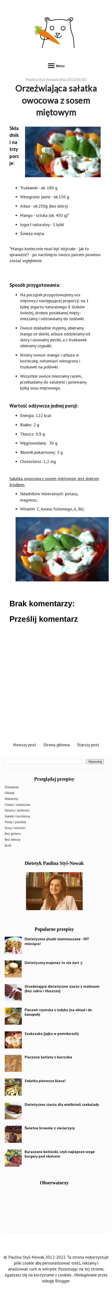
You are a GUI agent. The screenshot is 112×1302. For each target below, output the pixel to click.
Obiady (9, 793)
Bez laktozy (12, 839)
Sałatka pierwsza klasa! (45, 1080)
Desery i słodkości (17, 810)
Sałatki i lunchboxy (17, 816)
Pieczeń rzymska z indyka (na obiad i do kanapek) (58, 1012)
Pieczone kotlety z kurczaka (48, 1057)
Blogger (62, 1280)
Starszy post (88, 744)
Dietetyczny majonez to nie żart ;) (53, 962)
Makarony (11, 799)
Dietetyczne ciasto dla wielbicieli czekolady (62, 1104)
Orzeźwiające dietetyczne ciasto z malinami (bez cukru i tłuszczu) (62, 988)
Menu (56, 65)
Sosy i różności (15, 828)
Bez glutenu (13, 833)
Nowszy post (24, 744)
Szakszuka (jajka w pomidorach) (52, 1033)
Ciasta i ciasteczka (17, 804)
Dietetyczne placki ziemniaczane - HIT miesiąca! (57, 941)
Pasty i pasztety (15, 822)
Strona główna (56, 744)
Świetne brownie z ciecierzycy (50, 1128)
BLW (8, 845)
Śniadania (11, 787)
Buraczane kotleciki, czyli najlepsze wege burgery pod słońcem (60, 1153)
